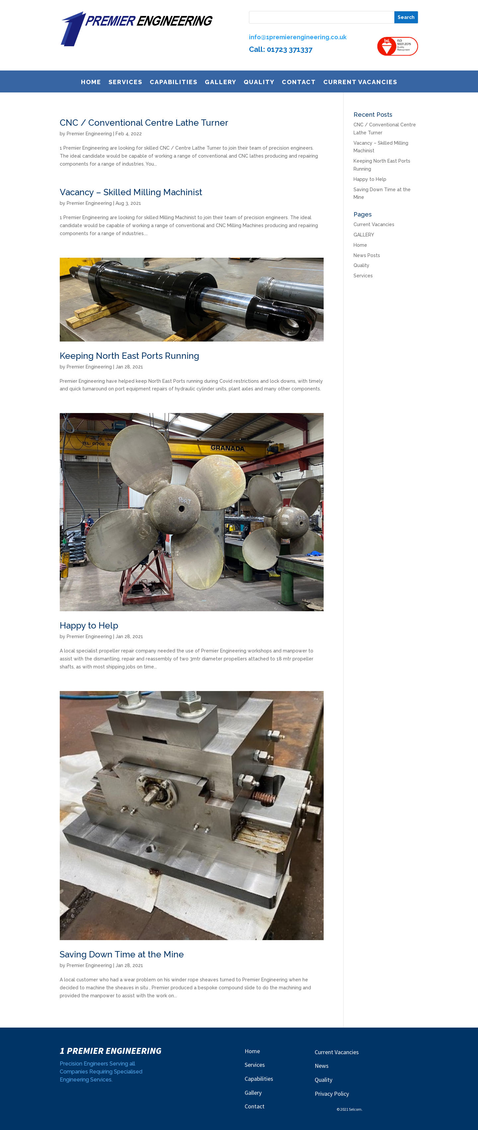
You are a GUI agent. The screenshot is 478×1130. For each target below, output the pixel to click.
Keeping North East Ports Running (129, 356)
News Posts (367, 255)
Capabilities (174, 83)
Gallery (253, 1092)
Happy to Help (89, 626)
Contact (299, 83)
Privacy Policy (332, 1093)
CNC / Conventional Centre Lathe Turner (144, 123)
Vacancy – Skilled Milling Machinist (131, 192)
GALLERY (220, 83)
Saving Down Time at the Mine (122, 954)
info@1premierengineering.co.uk (298, 37)
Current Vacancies (360, 83)
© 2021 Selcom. (349, 1109)
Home (91, 83)
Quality (259, 83)
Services (125, 83)
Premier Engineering (89, 133)
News (322, 1065)
